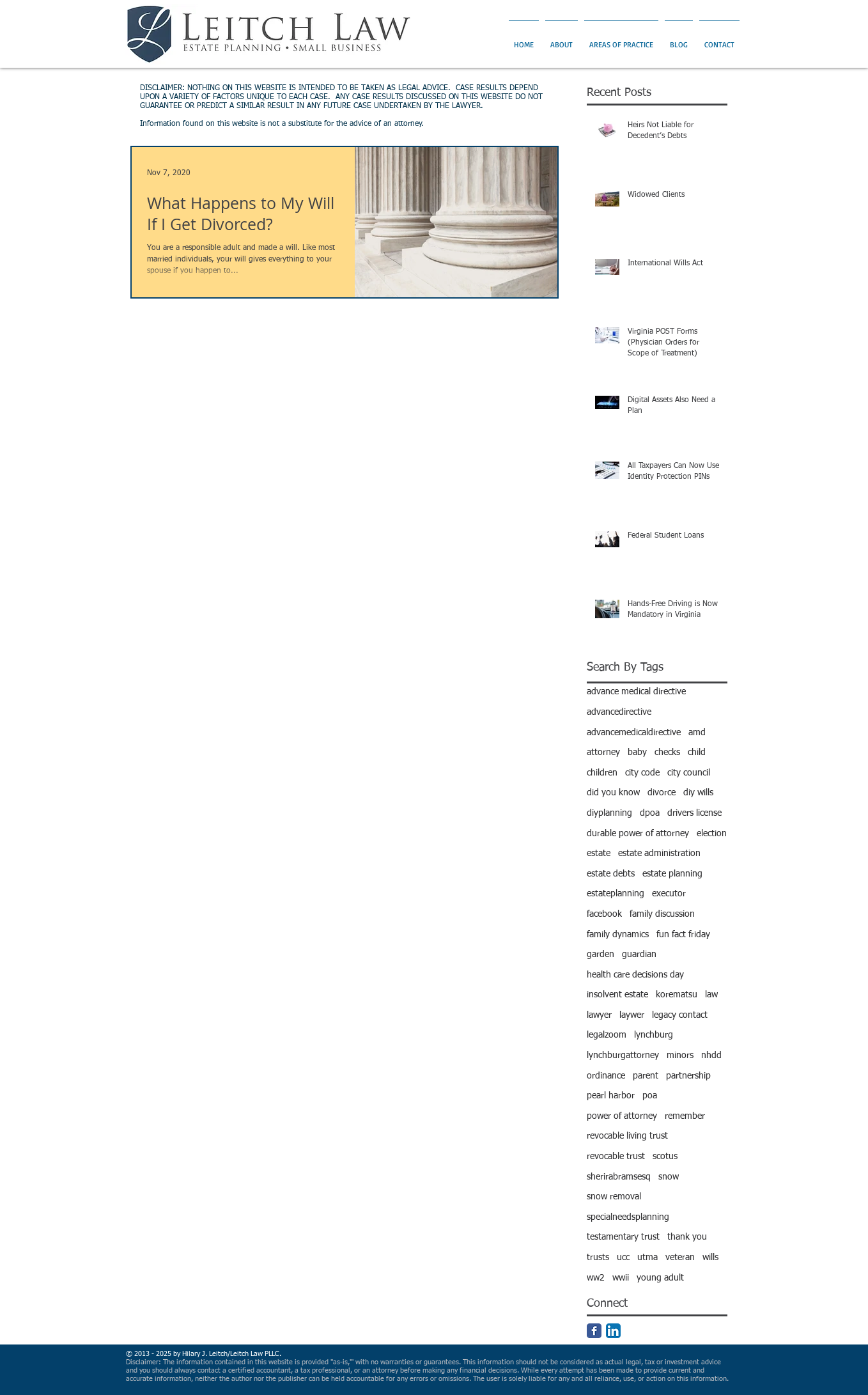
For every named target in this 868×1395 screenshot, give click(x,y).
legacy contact (680, 1015)
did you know (613, 792)
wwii (620, 1278)
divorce (661, 792)
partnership (688, 1076)
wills (710, 1257)
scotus (665, 1156)
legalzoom (606, 1035)
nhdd (711, 1055)
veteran (680, 1257)
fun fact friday (683, 934)
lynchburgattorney (623, 1055)
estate (598, 853)
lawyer (599, 1015)
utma (647, 1257)
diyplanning (609, 813)
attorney (603, 752)
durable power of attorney (638, 833)
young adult (660, 1278)
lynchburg (653, 1035)
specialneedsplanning (628, 1217)
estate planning (672, 873)
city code (642, 772)
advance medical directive (636, 691)
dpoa (650, 813)
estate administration (659, 853)
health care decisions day (635, 974)
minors (680, 1055)
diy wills (698, 792)
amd (697, 732)
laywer (631, 1015)
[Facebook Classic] (594, 1330)
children (602, 772)
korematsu (676, 994)
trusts (598, 1257)
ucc (623, 1257)
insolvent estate (617, 994)
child (697, 752)
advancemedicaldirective (634, 732)
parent (645, 1076)
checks (667, 752)
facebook (604, 914)
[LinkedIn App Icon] (613, 1330)
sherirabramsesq (619, 1177)
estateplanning (615, 893)
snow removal (614, 1196)
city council (688, 772)
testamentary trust (623, 1237)
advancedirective (619, 712)
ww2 (596, 1278)
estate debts (611, 873)
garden (600, 954)
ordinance (606, 1076)
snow (668, 1177)
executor (669, 893)
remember (685, 1116)
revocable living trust (627, 1136)
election (712, 833)
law (711, 994)
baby (637, 752)
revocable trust (616, 1156)
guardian (639, 954)
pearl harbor (611, 1095)
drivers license (694, 813)
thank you (687, 1237)
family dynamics (618, 934)
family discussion (662, 914)
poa (649, 1095)
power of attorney (622, 1116)
